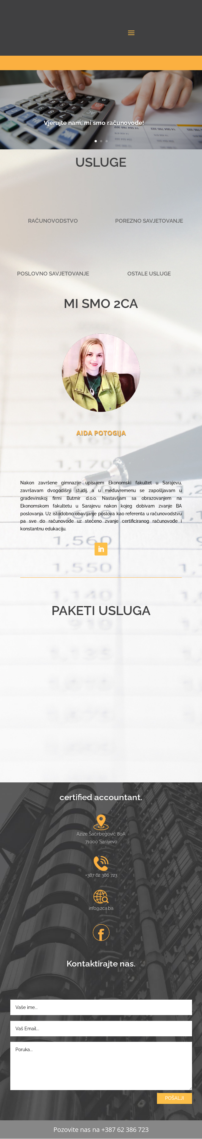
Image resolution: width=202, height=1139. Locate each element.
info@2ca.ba (101, 908)
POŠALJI (174, 1098)
